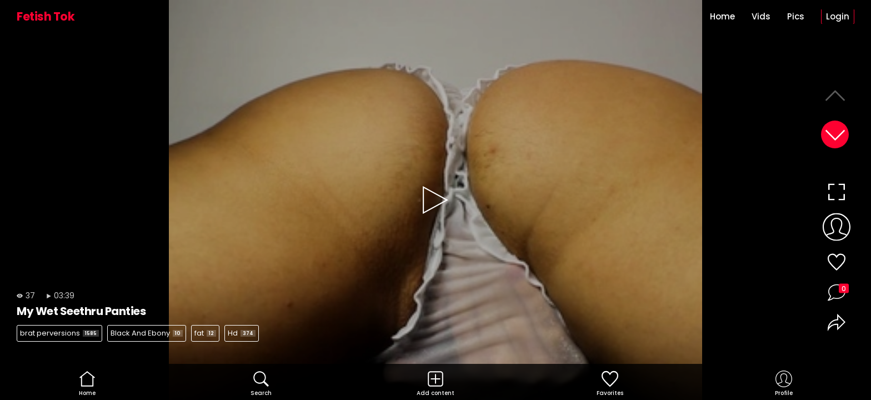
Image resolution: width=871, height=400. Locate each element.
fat (205, 333)
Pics (795, 16)
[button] (835, 134)
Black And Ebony (147, 333)
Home (722, 16)
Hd (242, 333)
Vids (761, 16)
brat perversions (59, 333)
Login (837, 16)
